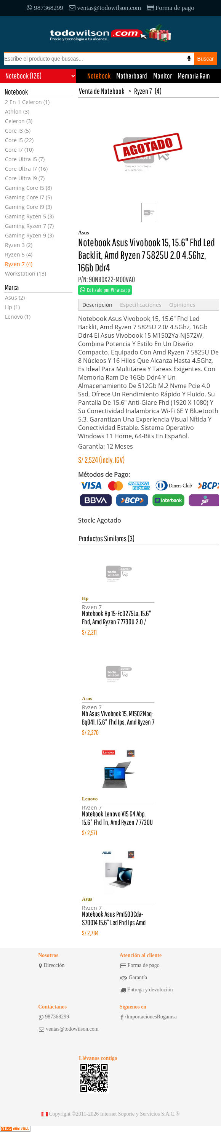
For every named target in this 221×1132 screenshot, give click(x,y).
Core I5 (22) (19, 140)
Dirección (51, 965)
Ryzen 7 (143, 91)
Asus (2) (15, 297)
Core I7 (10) (19, 149)
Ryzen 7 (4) (18, 264)
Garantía (133, 978)
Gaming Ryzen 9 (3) (29, 235)
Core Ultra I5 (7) (25, 159)
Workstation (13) (25, 273)
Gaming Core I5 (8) (28, 187)
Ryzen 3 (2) (18, 245)
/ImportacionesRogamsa (148, 1017)
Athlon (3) (17, 111)
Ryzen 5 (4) (18, 254)
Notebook (98, 75)
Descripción (97, 304)
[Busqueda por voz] (189, 58)
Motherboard (131, 75)
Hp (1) (12, 307)
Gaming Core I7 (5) (28, 197)
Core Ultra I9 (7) (25, 178)
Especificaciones (141, 304)
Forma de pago (170, 7)
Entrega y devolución (146, 990)
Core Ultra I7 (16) (26, 168)
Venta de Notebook (101, 91)
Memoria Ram (194, 75)
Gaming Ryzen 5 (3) (29, 216)
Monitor (162, 75)
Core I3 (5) (17, 130)
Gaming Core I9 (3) (28, 206)
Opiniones (182, 304)
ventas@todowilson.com (105, 7)
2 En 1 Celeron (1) (27, 102)
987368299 (45, 7)
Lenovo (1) (17, 316)
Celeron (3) (18, 121)
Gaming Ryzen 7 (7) (29, 225)
